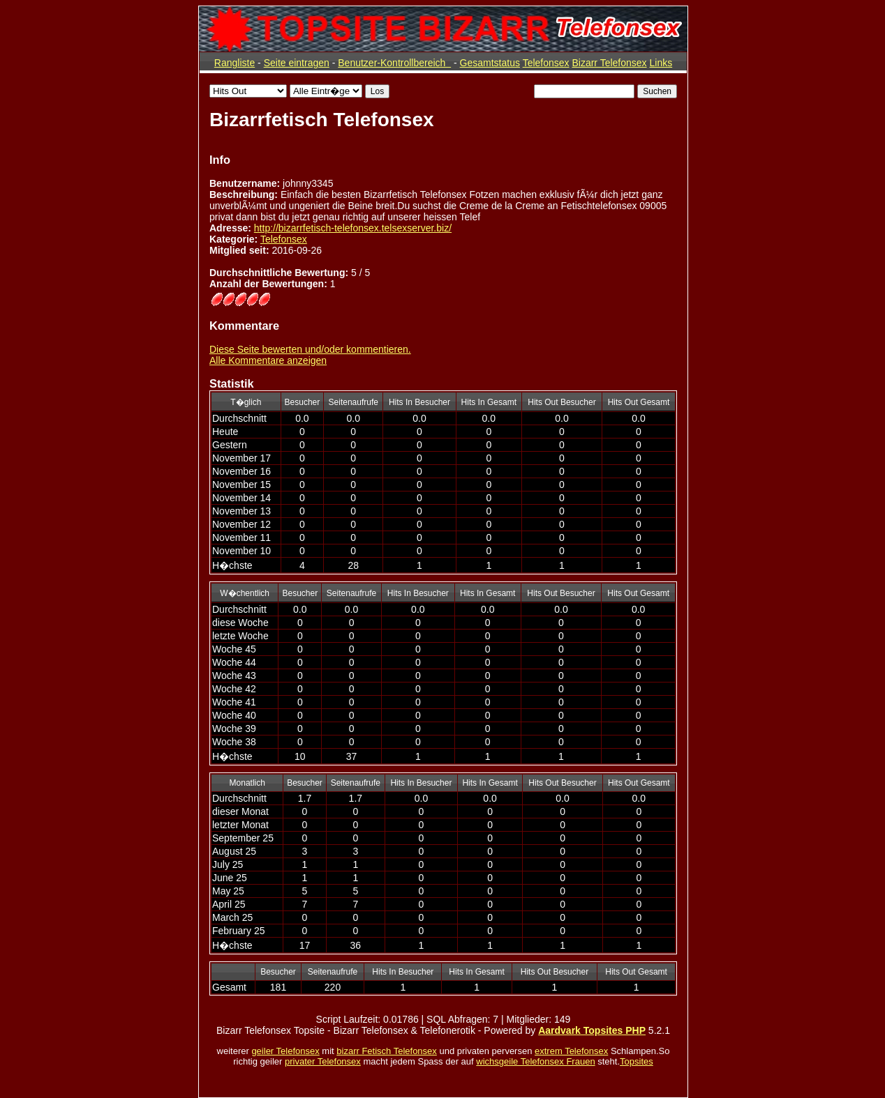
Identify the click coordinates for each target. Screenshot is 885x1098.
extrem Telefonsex (571, 1051)
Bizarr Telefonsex (609, 62)
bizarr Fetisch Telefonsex (386, 1051)
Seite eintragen (296, 62)
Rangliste (234, 62)
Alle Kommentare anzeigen (268, 360)
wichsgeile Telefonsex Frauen (535, 1061)
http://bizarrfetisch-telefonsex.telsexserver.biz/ (353, 228)
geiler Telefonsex (285, 1051)
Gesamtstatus (490, 62)
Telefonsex (546, 62)
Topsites (636, 1061)
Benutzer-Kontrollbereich (394, 62)
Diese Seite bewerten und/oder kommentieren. (310, 349)
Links (660, 62)
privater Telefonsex (323, 1061)
